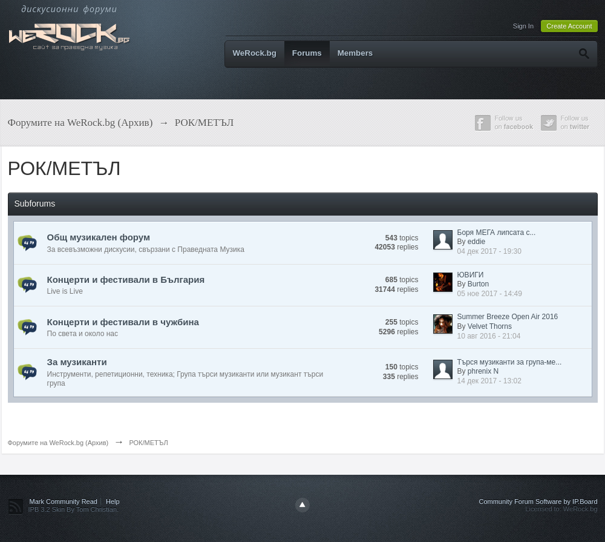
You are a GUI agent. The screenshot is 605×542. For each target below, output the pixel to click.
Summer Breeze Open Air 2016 (507, 316)
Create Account (569, 26)
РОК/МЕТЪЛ (148, 442)
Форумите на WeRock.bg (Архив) (58, 442)
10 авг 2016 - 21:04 (489, 336)
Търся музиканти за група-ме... (509, 362)
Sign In (523, 26)
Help (113, 501)
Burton (478, 284)
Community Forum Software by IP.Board (538, 501)
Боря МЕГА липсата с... (496, 232)
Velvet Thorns (490, 326)
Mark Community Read (63, 501)
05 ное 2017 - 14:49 (489, 293)
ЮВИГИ (470, 275)
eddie (476, 241)
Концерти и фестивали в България (126, 279)
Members (355, 53)
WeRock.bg (254, 53)
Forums (307, 53)
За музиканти (77, 362)
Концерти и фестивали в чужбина (123, 322)
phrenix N (483, 371)
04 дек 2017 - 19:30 (489, 251)
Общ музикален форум (99, 237)
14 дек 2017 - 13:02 (489, 381)
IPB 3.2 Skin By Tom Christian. (73, 509)
